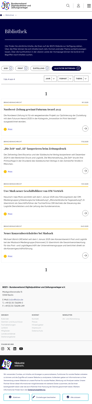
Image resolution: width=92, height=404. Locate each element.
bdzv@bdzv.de (16, 299)
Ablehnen (16, 397)
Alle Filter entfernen (67, 68)
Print (22, 68)
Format (63, 78)
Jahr (48, 78)
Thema (79, 78)
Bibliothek (10, 15)
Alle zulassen (75, 397)
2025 (8, 68)
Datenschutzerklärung (36, 390)
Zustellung (41, 68)
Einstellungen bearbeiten (46, 397)
